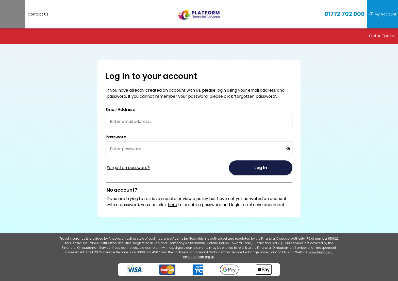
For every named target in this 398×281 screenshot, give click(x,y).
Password (116, 137)
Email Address (120, 109)
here (172, 205)
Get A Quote (381, 36)
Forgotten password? (128, 168)
